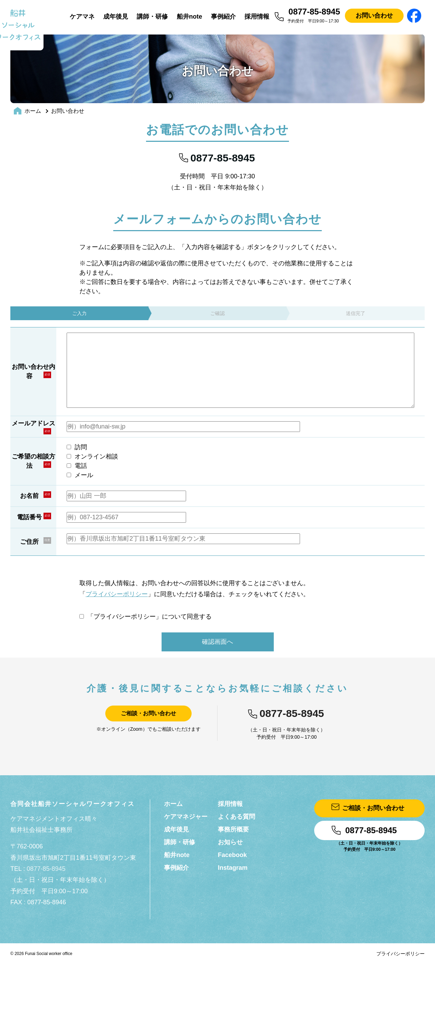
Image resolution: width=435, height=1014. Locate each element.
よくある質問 (236, 816)
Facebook (232, 854)
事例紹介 (223, 16)
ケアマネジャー (185, 816)
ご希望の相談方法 (33, 461)
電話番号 (34, 517)
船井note (189, 16)
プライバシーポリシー (117, 594)
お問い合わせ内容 (33, 371)
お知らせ (230, 842)
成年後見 (115, 16)
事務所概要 (233, 829)
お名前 (35, 495)
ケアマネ (82, 16)
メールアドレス (33, 427)
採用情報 (256, 16)
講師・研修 (152, 16)
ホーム (173, 803)
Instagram (233, 867)
